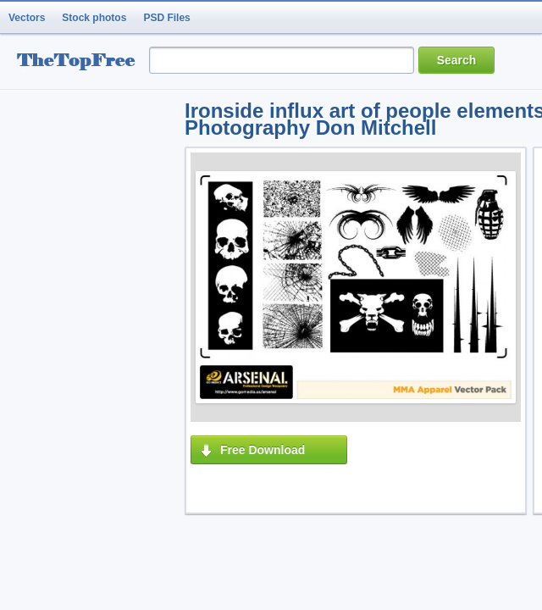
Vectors (26, 18)
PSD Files (166, 18)
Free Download (262, 450)
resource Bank (80, 62)
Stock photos (94, 18)
